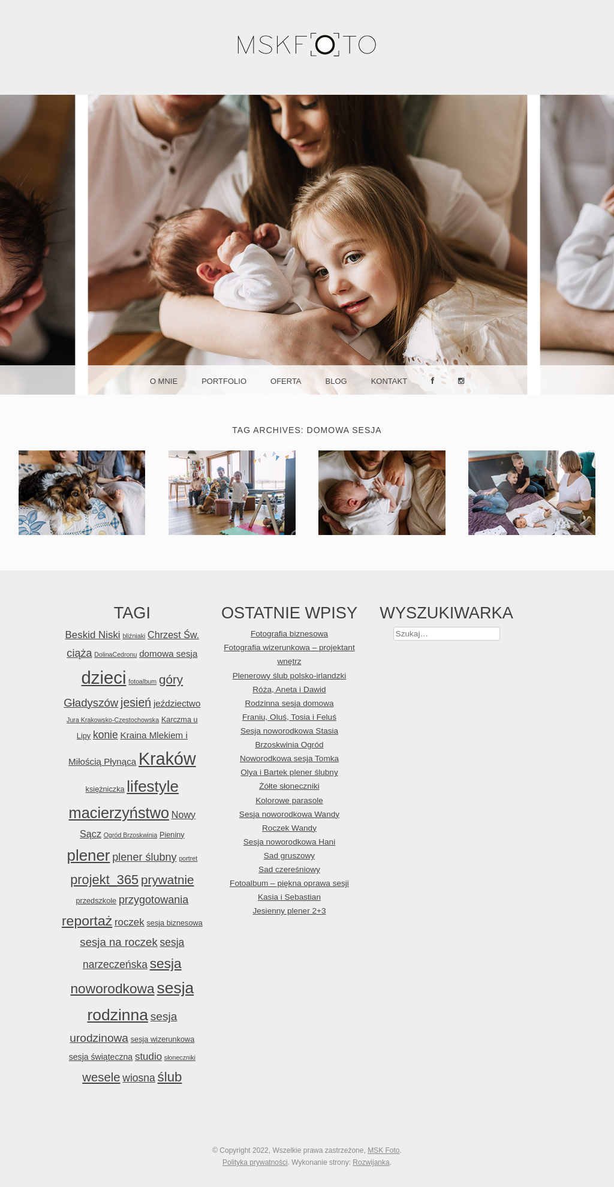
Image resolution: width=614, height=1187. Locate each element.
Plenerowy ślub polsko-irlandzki (290, 675)
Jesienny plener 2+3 (289, 910)
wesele (101, 1077)
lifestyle (153, 786)
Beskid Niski (93, 635)
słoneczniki (179, 1057)
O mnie (163, 381)
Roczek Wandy (289, 828)
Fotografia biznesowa (289, 633)
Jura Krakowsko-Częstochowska (113, 719)
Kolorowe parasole (289, 800)
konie (105, 735)
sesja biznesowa (175, 922)
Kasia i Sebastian (289, 896)
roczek (130, 922)
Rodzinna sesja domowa (289, 703)
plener (88, 855)
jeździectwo (177, 703)
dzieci (104, 677)
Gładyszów (91, 702)
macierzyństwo (119, 812)
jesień (136, 702)
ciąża (79, 653)
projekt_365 (104, 879)
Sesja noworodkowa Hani (289, 841)
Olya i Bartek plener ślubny (289, 772)
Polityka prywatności (255, 1162)
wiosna (138, 1078)
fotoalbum (142, 681)
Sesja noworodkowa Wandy (289, 814)
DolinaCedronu (115, 654)
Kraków (167, 758)
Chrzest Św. (173, 634)
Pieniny (172, 834)
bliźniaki (133, 635)
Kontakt (389, 381)
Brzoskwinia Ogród (289, 744)
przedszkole (96, 900)
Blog (336, 381)
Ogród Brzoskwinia (130, 835)
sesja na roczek (118, 942)
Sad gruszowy (289, 855)
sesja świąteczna (101, 1057)
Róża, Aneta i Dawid (289, 689)
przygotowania (153, 900)
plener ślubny (144, 857)
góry (171, 679)
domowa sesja (168, 653)
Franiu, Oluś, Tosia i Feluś (289, 717)
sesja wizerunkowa (163, 1039)
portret (188, 858)
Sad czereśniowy (289, 869)
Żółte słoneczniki (289, 786)
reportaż (87, 920)
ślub (170, 1076)
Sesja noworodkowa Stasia (289, 730)
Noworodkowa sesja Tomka (289, 758)
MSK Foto (383, 1150)
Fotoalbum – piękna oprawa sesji (289, 883)
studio (148, 1056)
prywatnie (167, 880)
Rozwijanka (371, 1162)
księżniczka (105, 789)
